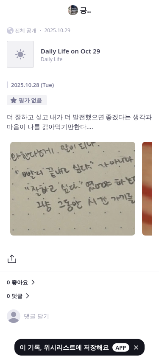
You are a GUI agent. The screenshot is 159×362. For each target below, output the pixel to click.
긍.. (79, 10)
